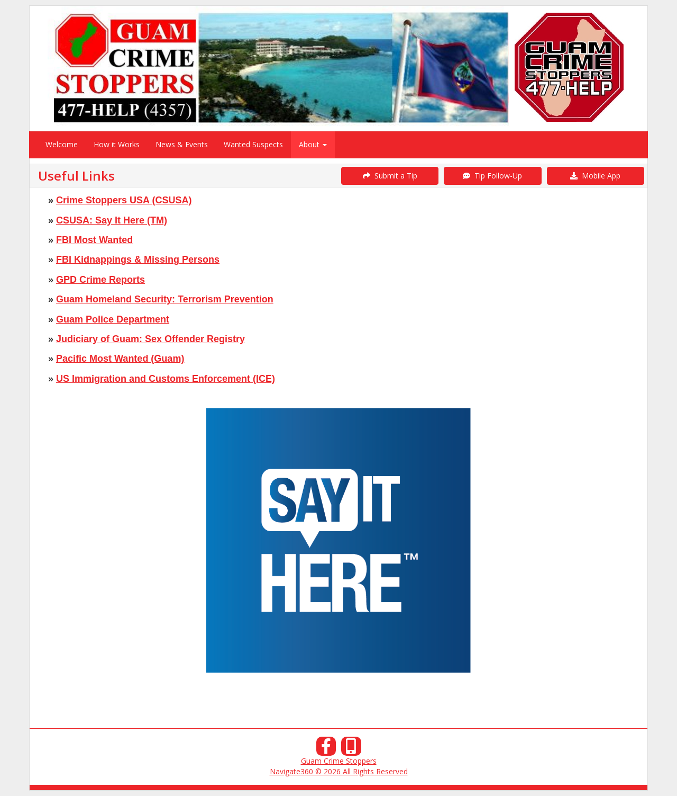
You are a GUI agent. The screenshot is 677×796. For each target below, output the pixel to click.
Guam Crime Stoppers (339, 761)
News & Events (181, 144)
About (313, 144)
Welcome (61, 144)
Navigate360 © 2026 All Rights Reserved (339, 771)
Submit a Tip (390, 176)
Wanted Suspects (253, 144)
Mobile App (595, 176)
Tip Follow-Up (492, 176)
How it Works (117, 144)
